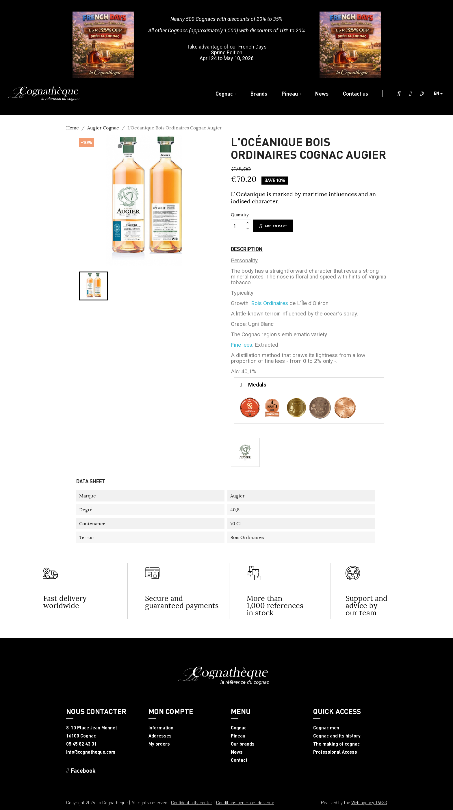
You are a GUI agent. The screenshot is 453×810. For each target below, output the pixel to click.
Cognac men (326, 728)
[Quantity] (238, 226)
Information (160, 728)
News (237, 752)
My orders (159, 744)
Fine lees (241, 344)
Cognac (238, 728)
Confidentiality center (191, 802)
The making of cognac (336, 744)
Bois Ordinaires (269, 303)
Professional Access (335, 752)
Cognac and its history (337, 736)
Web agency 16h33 (369, 802)
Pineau (238, 736)
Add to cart (273, 226)
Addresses (160, 736)
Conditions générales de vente (245, 802)
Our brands (243, 744)
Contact (239, 760)
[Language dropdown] (440, 93)
